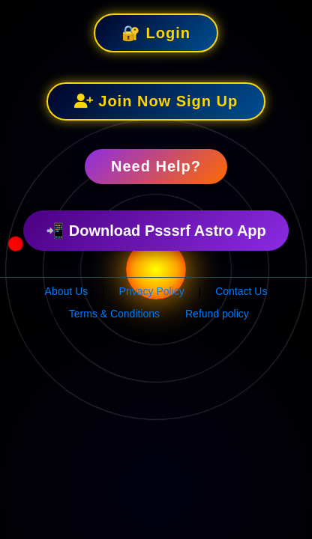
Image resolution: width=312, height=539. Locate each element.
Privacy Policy (151, 291)
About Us (66, 291)
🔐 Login (156, 33)
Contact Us (241, 291)
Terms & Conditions (114, 314)
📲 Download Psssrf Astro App (156, 230)
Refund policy (217, 314)
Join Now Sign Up (156, 101)
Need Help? (156, 166)
